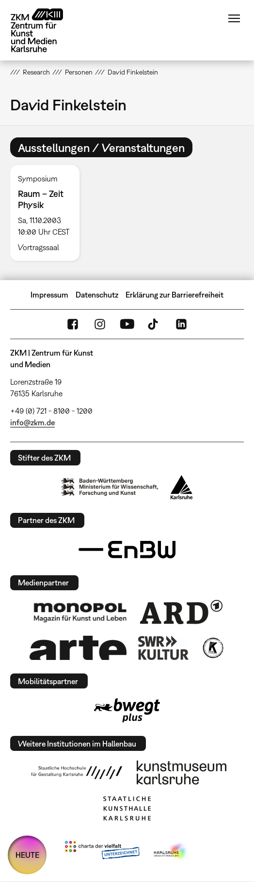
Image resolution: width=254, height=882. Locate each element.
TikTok (154, 324)
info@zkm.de (32, 422)
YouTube (127, 324)
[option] (48, 213)
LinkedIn (181, 324)
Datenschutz (97, 294)
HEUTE (27, 855)
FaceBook (72, 324)
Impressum (49, 294)
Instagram (100, 324)
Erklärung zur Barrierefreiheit (174, 294)
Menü (234, 18)
